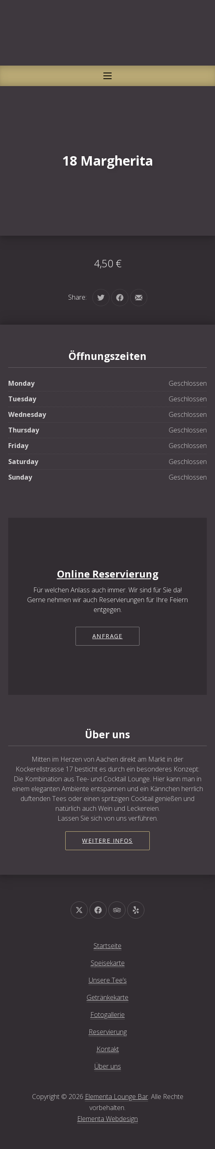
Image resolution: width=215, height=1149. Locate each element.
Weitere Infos (107, 840)
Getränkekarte (107, 997)
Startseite (107, 945)
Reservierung (108, 1031)
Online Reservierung (107, 573)
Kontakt (107, 1048)
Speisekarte (108, 962)
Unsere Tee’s (108, 980)
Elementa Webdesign (107, 1118)
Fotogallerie (107, 1014)
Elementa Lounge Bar (116, 1096)
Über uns (107, 1066)
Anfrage (107, 636)
